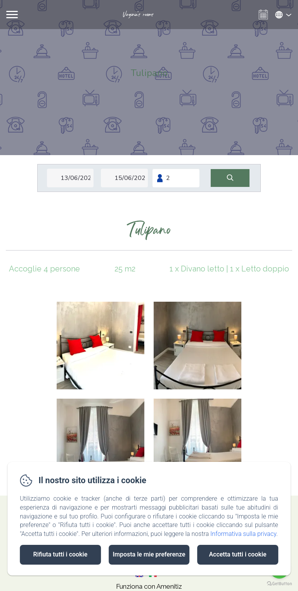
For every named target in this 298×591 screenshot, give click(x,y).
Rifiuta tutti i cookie (60, 554)
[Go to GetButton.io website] (279, 583)
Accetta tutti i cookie (237, 554)
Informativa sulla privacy (243, 533)
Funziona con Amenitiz (149, 586)
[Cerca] (230, 178)
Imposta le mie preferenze (149, 554)
